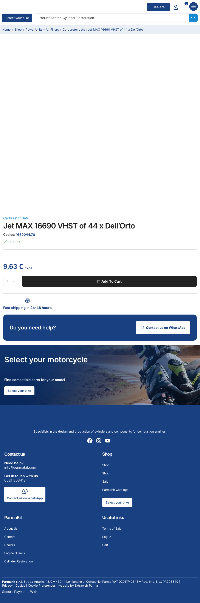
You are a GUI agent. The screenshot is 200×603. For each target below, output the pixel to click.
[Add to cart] (185, 7)
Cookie (20, 585)
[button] (158, 7)
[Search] (193, 18)
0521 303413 (21, 478)
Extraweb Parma (86, 585)
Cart (105, 545)
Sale (105, 481)
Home (6, 29)
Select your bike (17, 18)
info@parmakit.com (20, 465)
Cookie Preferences (42, 585)
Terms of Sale (111, 528)
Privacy (7, 585)
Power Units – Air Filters (42, 29)
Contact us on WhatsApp (25, 498)
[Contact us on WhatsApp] (25, 491)
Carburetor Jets (74, 29)
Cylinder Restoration (18, 561)
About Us (10, 528)
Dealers (9, 545)
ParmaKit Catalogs (115, 489)
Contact (10, 536)
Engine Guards (14, 553)
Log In (106, 536)
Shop (18, 29)
